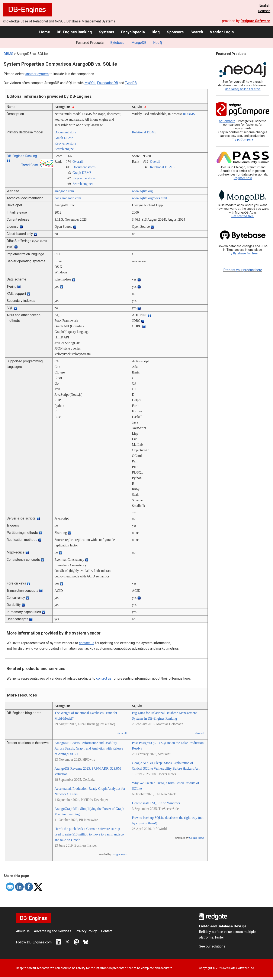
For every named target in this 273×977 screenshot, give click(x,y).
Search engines (83, 184)
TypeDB (131, 83)
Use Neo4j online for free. (243, 89)
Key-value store (65, 143)
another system (37, 74)
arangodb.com (64, 191)
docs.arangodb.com (67, 198)
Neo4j (157, 43)
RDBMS (189, 114)
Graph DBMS (63, 138)
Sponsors (175, 32)
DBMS (8, 54)
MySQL (90, 83)
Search (196, 32)
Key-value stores (84, 178)
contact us (86, 643)
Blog (156, 32)
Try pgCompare (242, 139)
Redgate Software (255, 21)
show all (122, 733)
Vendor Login (222, 32)
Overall (78, 161)
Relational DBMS (144, 132)
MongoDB (138, 43)
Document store (65, 132)
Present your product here (242, 270)
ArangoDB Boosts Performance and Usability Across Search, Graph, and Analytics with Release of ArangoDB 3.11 (88, 748)
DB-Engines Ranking (74, 32)
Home (44, 32)
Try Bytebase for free (243, 253)
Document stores (84, 167)
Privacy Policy (86, 931)
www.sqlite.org (142, 191)
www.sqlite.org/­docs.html (149, 198)
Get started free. (242, 216)
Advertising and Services (52, 931)
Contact (106, 931)
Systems (106, 32)
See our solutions (212, 946)
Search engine (64, 149)
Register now (243, 178)
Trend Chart (29, 165)
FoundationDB (107, 83)
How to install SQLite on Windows (156, 803)
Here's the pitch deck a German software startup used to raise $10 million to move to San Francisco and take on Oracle (89, 834)
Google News (119, 854)
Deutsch (264, 11)
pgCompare (227, 121)
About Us (23, 931)
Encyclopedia (133, 32)
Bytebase (117, 43)
